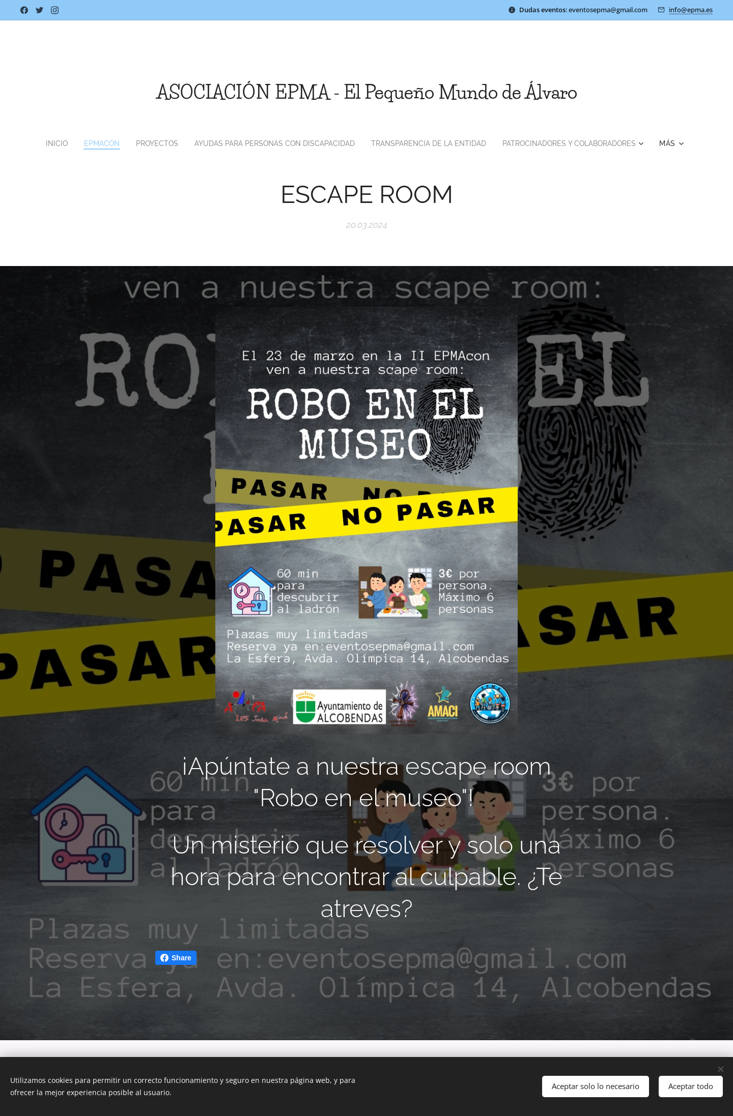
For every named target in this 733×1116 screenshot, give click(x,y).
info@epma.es (691, 9)
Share (175, 958)
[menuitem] (41, 143)
